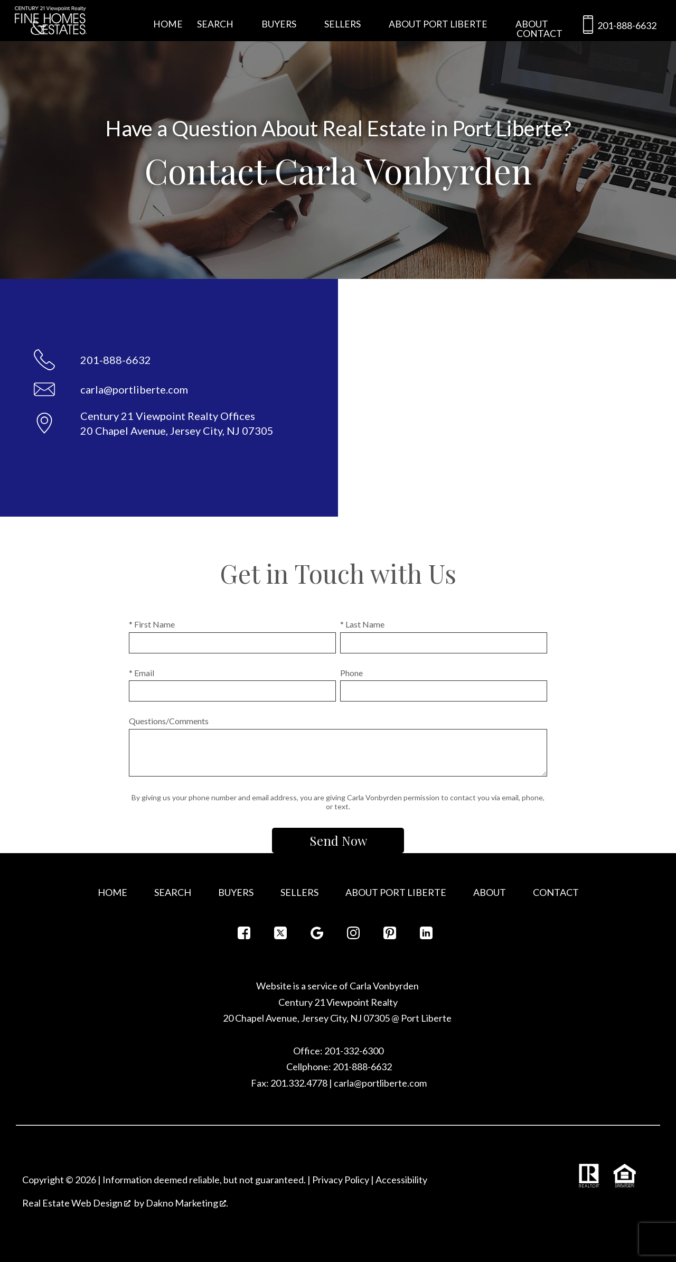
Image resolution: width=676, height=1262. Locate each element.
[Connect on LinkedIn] (426, 936)
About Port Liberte (395, 892)
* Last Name (362, 624)
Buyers (235, 892)
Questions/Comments (169, 721)
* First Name (152, 624)
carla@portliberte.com (380, 1083)
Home (168, 24)
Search (172, 892)
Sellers (299, 892)
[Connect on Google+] (317, 936)
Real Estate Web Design (76, 1203)
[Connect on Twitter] (280, 936)
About (489, 892)
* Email (141, 673)
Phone (351, 673)
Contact (539, 34)
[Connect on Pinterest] (389, 936)
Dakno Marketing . (187, 1203)
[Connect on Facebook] (244, 936)
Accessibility (401, 1179)
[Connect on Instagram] (353, 936)
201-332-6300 (353, 1051)
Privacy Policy (340, 1179)
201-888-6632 (617, 26)
